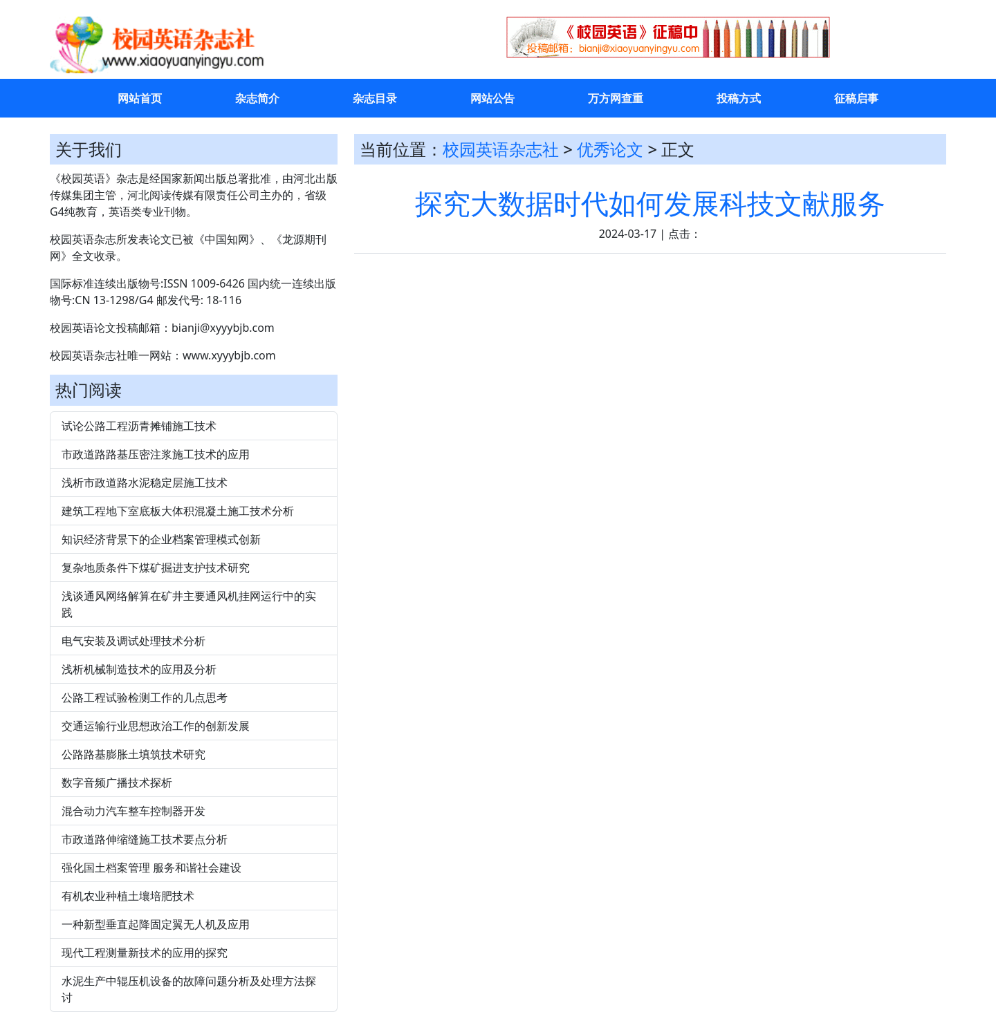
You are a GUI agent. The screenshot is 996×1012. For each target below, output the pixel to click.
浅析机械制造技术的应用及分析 (139, 669)
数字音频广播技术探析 (117, 782)
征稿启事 (856, 98)
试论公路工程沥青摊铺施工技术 (139, 425)
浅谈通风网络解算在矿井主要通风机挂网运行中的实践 (189, 604)
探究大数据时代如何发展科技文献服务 (650, 203)
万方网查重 (615, 98)
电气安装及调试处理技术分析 (133, 640)
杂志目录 (375, 98)
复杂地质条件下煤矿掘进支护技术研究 (156, 567)
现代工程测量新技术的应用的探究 (145, 952)
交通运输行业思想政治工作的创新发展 (156, 725)
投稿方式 (739, 98)
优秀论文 (610, 149)
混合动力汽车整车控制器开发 (133, 810)
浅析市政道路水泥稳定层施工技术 (145, 482)
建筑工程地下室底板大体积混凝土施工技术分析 (178, 510)
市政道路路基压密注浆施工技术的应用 (156, 454)
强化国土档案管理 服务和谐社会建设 (151, 867)
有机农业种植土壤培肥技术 (128, 895)
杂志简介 (257, 98)
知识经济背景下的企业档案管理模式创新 (161, 539)
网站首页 (140, 98)
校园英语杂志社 (501, 149)
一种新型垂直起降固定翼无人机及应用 (156, 924)
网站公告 (492, 98)
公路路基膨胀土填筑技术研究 (133, 754)
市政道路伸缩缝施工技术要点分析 (145, 839)
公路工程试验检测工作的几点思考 (145, 697)
